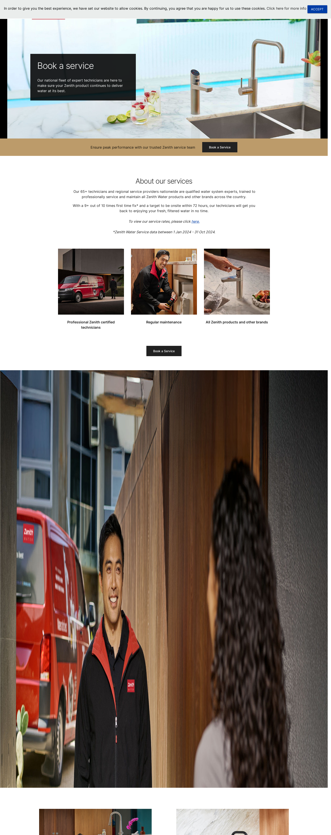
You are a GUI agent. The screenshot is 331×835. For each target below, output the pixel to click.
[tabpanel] (163, 78)
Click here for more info (286, 8)
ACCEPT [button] (317, 9)
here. (195, 221)
